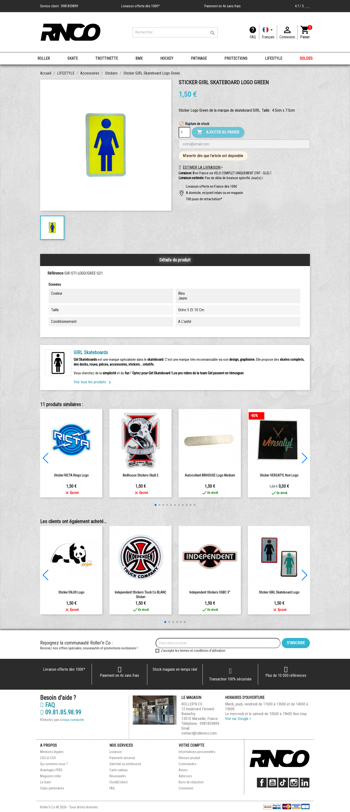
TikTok (283, 782)
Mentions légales (52, 752)
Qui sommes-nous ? (54, 764)
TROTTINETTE (106, 58)
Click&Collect (118, 782)
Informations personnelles (197, 752)
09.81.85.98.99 (60, 712)
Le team (45, 782)
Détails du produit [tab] (175, 259)
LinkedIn (304, 782)
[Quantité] (184, 132)
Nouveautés (117, 776)
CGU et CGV (48, 758)
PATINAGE (199, 58)
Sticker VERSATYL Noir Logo (279, 475)
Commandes (187, 764)
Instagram (294, 782)
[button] (262, 178)
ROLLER (43, 58)
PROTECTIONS (235, 58)
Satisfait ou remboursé (125, 764)
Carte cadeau (118, 770)
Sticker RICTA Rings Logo (71, 475)
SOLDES (306, 58)
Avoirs (183, 770)
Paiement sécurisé (122, 758)
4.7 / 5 (302, 6)
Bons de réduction (191, 782)
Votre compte (191, 745)
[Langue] (268, 32)
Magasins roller (50, 776)
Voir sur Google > (238, 718)
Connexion (186, 788)
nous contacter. (73, 720)
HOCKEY (166, 58)
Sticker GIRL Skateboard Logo (279, 592)
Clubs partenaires (52, 788)
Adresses (185, 776)
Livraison (115, 752)
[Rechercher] (175, 32)
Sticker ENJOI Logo (71, 592)
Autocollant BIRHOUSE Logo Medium (210, 475)
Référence (55, 273)
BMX (139, 58)
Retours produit (189, 758)
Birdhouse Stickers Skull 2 (140, 475)
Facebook (262, 782)
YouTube (272, 782)
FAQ (253, 37)
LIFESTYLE (273, 58)
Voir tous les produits (93, 382)
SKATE (72, 58)
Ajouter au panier (218, 132)
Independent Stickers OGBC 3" (209, 592)
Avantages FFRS (51, 770)
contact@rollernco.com (199, 733)
